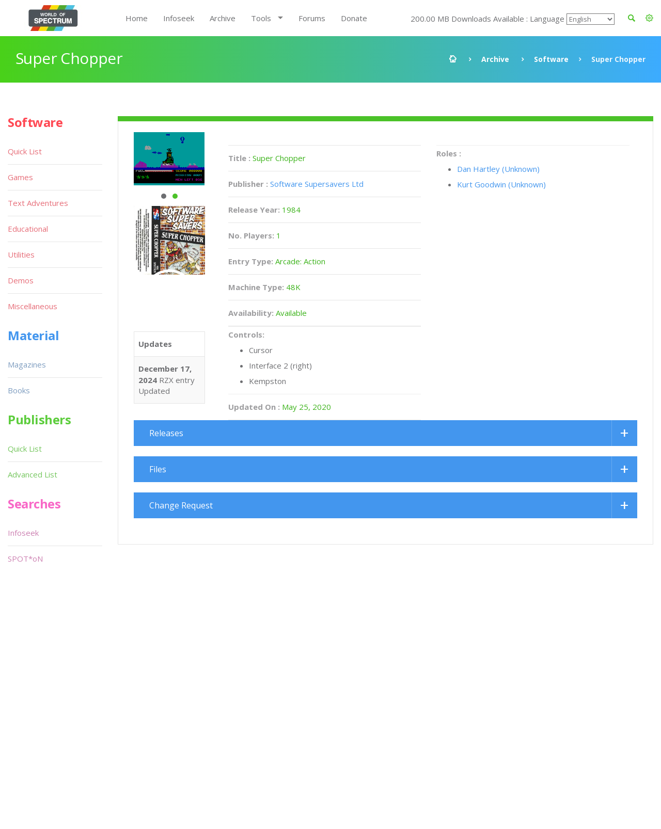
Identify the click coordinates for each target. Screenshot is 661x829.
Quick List (25, 151)
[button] (649, 18)
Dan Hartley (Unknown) (498, 169)
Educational (28, 229)
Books (19, 390)
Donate (354, 18)
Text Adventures (38, 203)
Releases (166, 433)
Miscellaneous (32, 306)
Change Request (181, 505)
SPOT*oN (25, 558)
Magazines (27, 364)
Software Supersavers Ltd (317, 184)
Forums (311, 18)
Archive (222, 18)
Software (551, 59)
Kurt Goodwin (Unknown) (501, 184)
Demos (21, 280)
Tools (261, 18)
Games (20, 177)
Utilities (21, 254)
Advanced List (32, 474)
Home (136, 18)
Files (157, 469)
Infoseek (178, 18)
